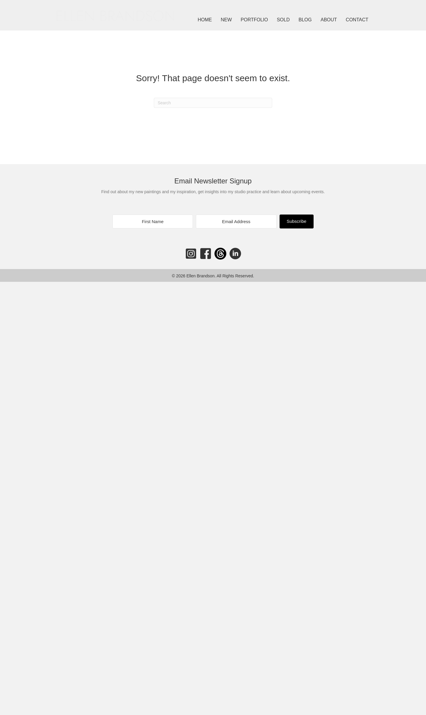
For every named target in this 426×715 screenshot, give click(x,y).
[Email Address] (236, 221)
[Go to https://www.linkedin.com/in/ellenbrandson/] (235, 254)
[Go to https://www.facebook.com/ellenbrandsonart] (206, 254)
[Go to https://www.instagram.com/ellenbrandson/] (191, 254)
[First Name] (152, 221)
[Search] (213, 103)
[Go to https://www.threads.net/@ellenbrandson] (220, 254)
